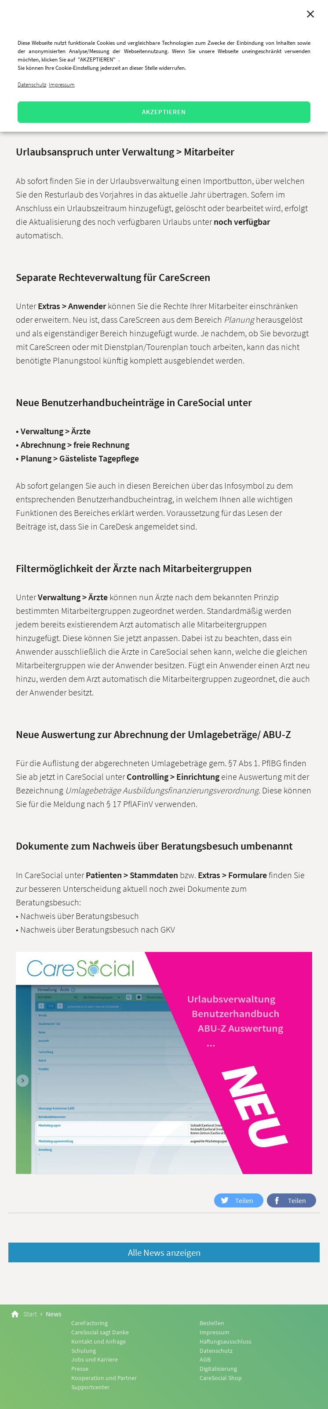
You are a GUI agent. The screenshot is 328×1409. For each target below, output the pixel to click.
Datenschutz (32, 84)
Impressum (62, 84)
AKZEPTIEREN (164, 112)
